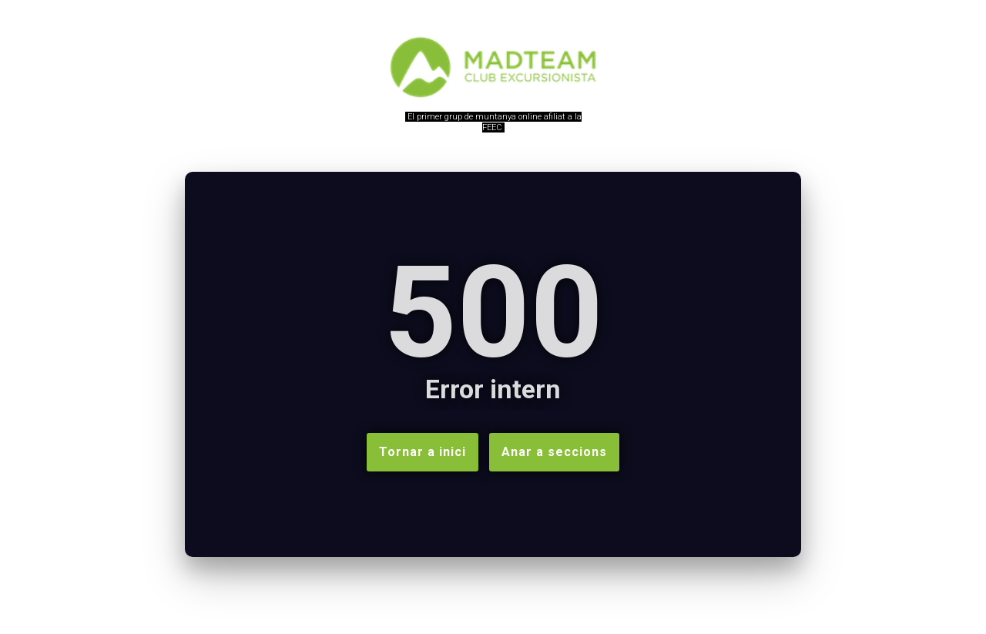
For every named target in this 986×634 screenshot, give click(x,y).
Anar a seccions (554, 451)
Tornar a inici (422, 451)
